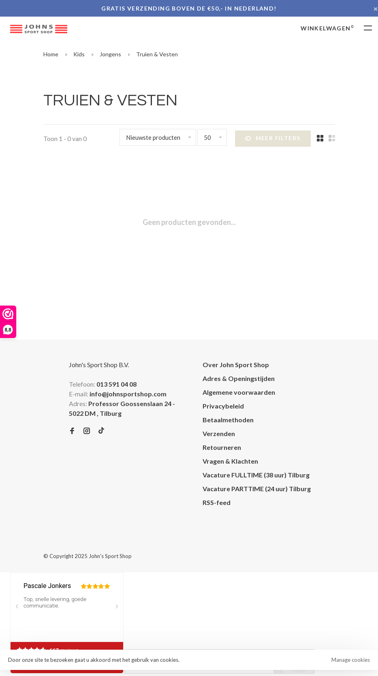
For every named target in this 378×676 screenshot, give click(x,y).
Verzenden (219, 433)
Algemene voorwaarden (239, 392)
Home (50, 54)
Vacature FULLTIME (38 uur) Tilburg (256, 475)
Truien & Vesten (157, 54)
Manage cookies (350, 660)
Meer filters (272, 138)
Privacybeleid (223, 406)
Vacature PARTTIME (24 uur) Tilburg (257, 488)
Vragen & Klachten (230, 461)
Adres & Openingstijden (239, 378)
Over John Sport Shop (236, 364)
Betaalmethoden (228, 420)
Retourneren (222, 447)
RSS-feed (217, 502)
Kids (79, 54)
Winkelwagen (327, 28)
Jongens (110, 54)
